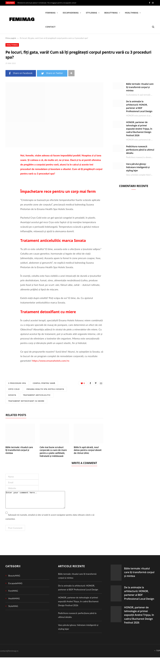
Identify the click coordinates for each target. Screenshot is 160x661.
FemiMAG (50, 12)
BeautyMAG (111, 12)
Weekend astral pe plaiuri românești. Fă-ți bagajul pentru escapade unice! (47, 3)
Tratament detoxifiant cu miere (26, 401)
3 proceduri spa (17, 383)
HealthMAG (131, 12)
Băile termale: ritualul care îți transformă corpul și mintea (19, 450)
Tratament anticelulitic (37, 395)
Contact (50, 26)
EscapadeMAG (71, 12)
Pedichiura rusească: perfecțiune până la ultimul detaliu (140, 149)
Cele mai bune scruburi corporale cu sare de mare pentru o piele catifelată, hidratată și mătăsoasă (53, 452)
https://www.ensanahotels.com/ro (50, 360)
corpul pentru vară (44, 383)
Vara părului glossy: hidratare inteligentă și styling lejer (138, 167)
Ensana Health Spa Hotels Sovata (46, 389)
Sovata (12, 395)
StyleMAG (91, 12)
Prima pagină (10, 38)
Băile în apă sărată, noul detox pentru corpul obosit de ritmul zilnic (87, 450)
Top (157, 654)
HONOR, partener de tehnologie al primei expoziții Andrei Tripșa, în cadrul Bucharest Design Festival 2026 (139, 129)
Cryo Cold (14, 389)
